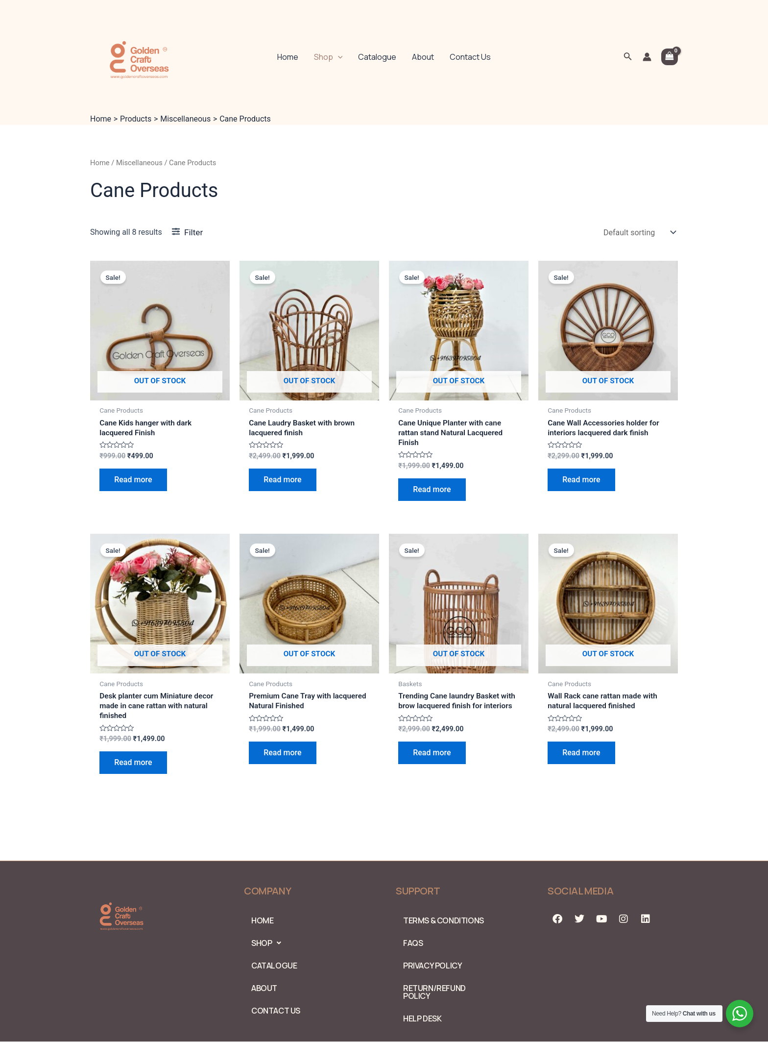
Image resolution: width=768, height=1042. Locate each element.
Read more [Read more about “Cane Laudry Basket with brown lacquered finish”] (282, 480)
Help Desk (422, 1018)
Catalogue (377, 56)
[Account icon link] (647, 56)
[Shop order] (639, 232)
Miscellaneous (139, 162)
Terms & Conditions (443, 920)
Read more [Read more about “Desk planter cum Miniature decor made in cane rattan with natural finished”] (133, 765)
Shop (328, 56)
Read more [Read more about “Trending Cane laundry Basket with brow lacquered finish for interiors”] (432, 765)
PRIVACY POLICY (432, 965)
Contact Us (470, 56)
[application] (338, 56)
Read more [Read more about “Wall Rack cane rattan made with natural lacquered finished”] (581, 755)
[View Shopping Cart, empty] (669, 57)
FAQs (413, 943)
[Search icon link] (628, 57)
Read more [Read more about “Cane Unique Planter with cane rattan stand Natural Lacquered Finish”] (432, 491)
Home (287, 56)
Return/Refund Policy (434, 992)
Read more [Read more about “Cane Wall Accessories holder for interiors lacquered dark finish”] (581, 480)
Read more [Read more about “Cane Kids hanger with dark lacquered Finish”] (133, 480)
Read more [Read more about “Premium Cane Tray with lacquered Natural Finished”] (282, 755)
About (423, 56)
